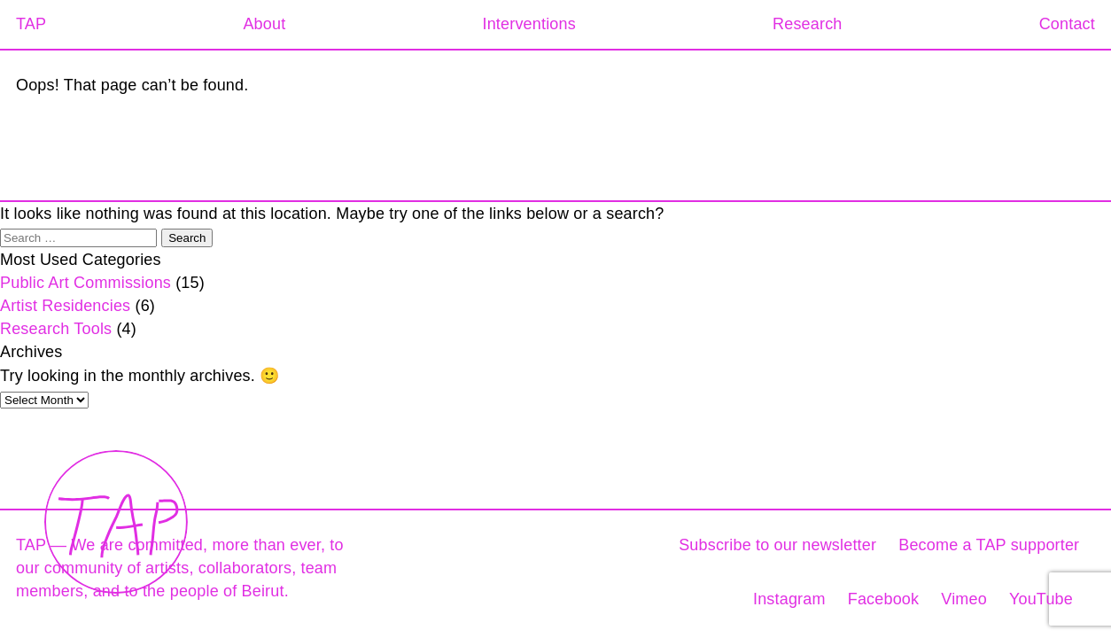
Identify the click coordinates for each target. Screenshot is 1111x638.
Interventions (528, 24)
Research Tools (56, 329)
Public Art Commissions (85, 283)
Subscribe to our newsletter (777, 545)
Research (807, 24)
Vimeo (964, 599)
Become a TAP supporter (988, 545)
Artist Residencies (65, 306)
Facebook (884, 599)
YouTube (1041, 599)
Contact (1067, 24)
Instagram (789, 599)
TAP (31, 24)
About (264, 24)
